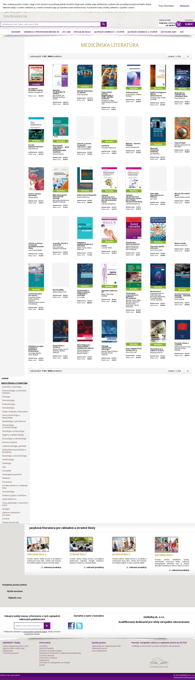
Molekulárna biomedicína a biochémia (14, 451)
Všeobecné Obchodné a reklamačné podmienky (60, 653)
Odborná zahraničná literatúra (11, 513)
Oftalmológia (8, 459)
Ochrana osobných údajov (50, 651)
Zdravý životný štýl (10, 522)
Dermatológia (8, 400)
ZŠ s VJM (66, 32)
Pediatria (6, 478)
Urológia (5, 509)
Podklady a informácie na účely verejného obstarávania (156, 646)
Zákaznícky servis (99, 648)
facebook (72, 626)
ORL (4, 467)
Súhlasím (184, 6)
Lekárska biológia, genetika (14, 446)
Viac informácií (166, 5)
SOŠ (181, 32)
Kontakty (43, 646)
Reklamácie (44, 660)
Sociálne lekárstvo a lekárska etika (14, 486)
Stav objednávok (99, 651)
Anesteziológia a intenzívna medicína (14, 391)
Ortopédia (6, 470)
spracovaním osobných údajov (35, 632)
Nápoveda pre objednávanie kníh (106, 646)
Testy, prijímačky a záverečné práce (15, 504)
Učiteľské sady (168, 32)
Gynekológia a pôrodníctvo (14, 421)
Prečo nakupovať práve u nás (15, 646)
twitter (80, 626)
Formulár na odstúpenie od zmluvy (54, 662)
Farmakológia (8, 408)
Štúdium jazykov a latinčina (14, 495)
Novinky (16, 32)
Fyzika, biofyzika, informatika (15, 411)
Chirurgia (6, 397)
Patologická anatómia (12, 474)
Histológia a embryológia (13, 431)
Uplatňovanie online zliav (13, 648)
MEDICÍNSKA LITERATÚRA (14, 383)
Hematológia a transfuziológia (9, 426)
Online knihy (15, 12)
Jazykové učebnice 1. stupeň (109, 32)
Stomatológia (8, 491)
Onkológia (6, 463)
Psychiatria (7, 482)
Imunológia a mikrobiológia (14, 438)
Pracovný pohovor (11, 653)
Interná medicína (9, 442)
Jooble (42, 665)
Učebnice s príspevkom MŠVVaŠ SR (41, 32)
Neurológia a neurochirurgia (14, 456)
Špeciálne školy (82, 32)
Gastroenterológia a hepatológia (11, 416)
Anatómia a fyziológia (11, 387)
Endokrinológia (8, 404)
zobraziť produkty (52, 567)
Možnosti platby (46, 648)
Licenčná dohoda (46, 655)
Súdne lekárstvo (9, 499)
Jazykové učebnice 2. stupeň (142, 32)
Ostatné (5, 518)
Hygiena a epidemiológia (13, 435)
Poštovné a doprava (48, 658)
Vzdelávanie (8, 651)
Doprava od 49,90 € (167, 23)
